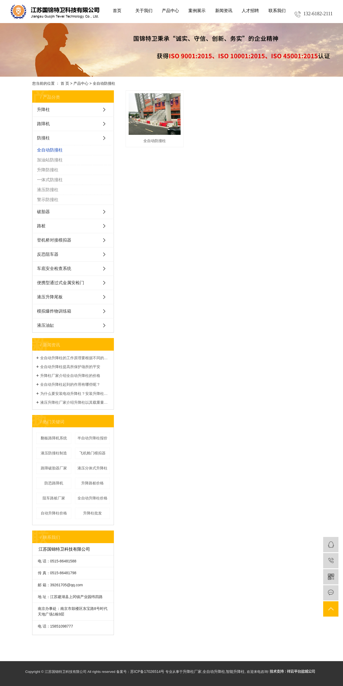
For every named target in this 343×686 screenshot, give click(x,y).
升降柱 (43, 109)
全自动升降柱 (214, 671)
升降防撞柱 (47, 170)
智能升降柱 (235, 671)
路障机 (43, 123)
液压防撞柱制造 (54, 453)
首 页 (65, 83)
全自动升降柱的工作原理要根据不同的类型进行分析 (75, 358)
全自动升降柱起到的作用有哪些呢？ (70, 384)
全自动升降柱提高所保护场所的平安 (70, 367)
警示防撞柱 (47, 199)
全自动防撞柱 (104, 83)
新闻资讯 (223, 10)
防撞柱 (43, 138)
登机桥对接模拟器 (54, 240)
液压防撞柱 (47, 189)
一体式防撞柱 (50, 179)
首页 (117, 10)
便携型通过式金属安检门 (60, 282)
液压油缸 (45, 325)
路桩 (41, 226)
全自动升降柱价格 (92, 498)
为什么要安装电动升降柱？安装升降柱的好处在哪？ (75, 393)
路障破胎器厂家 (54, 468)
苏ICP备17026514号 (147, 671)
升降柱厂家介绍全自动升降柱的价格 (70, 375)
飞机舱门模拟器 (92, 453)
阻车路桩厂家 (54, 498)
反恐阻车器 (47, 254)
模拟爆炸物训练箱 (54, 311)
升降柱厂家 (192, 671)
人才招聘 (250, 10)
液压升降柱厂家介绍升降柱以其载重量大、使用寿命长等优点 (75, 402)
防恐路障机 (53, 483)
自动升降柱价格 (54, 513)
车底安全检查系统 (54, 268)
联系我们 (277, 10)
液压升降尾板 (50, 297)
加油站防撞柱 (50, 160)
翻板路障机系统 (54, 438)
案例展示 (197, 10)
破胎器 (43, 211)
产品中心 (170, 10)
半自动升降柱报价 (92, 438)
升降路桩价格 (92, 483)
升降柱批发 (92, 513)
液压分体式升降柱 (92, 468)
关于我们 (143, 10)
